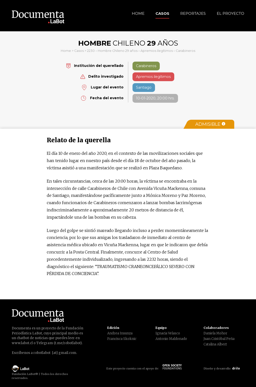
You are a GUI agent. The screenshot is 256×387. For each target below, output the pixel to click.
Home (138, 13)
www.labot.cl (22, 343)
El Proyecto (230, 13)
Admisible (210, 124)
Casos (162, 13)
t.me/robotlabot (67, 343)
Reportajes (193, 13)
